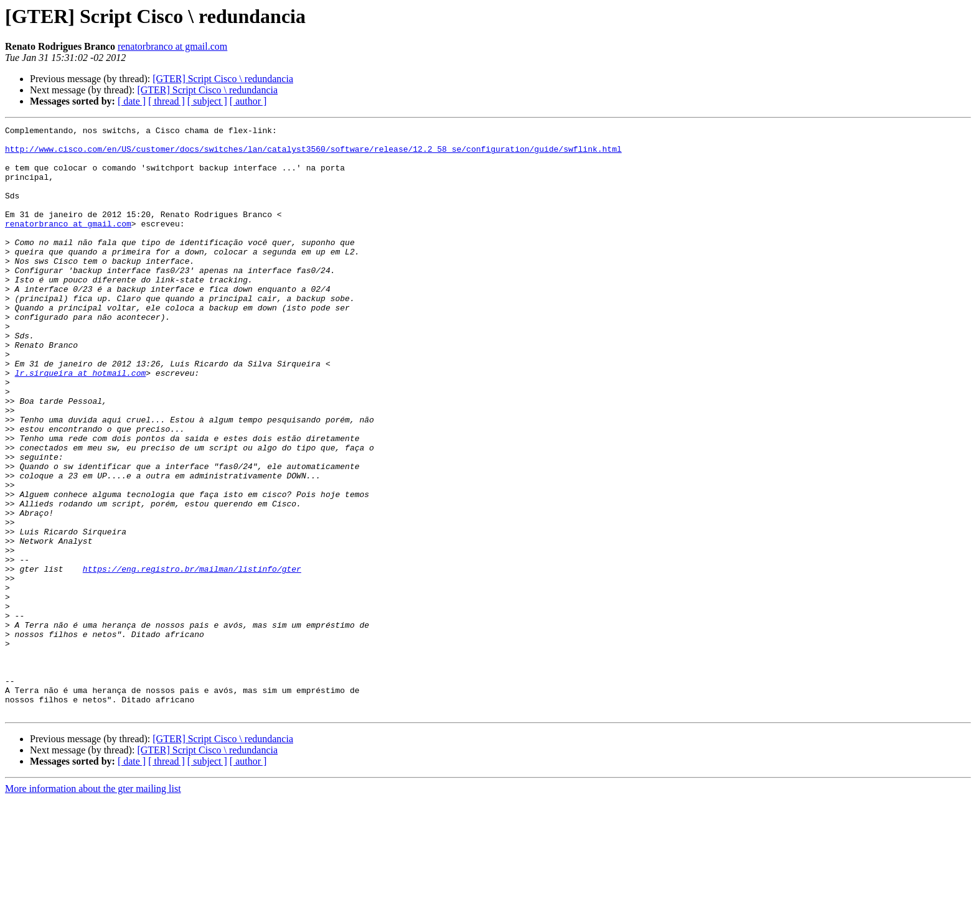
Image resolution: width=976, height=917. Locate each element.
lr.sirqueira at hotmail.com (80, 423)
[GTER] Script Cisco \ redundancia (222, 78)
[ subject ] (207, 101)
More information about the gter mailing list (93, 906)
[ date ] (132, 101)
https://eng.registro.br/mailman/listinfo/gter (192, 658)
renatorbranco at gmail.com (172, 46)
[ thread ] (166, 101)
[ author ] (248, 101)
